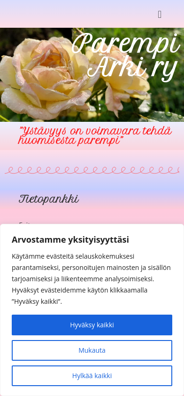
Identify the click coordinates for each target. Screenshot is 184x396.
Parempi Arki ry (125, 55)
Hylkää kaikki (92, 375)
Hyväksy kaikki (92, 324)
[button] (159, 14)
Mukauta (92, 350)
